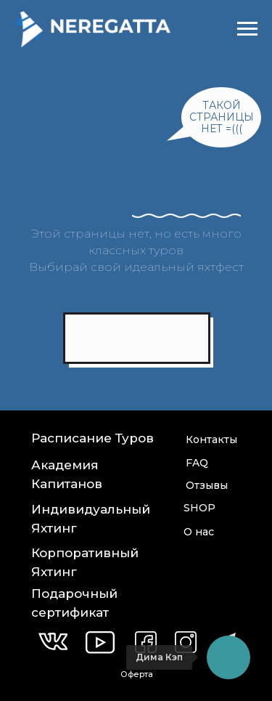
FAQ (197, 462)
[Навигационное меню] (247, 29)
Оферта (136, 674)
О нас (199, 531)
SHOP (199, 507)
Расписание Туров (92, 438)
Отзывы (207, 485)
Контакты (211, 439)
